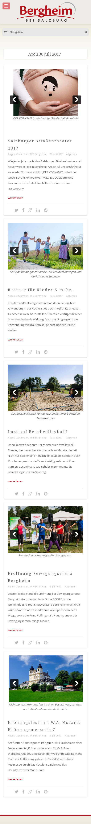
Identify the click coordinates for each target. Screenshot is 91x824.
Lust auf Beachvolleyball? (38, 431)
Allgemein (72, 154)
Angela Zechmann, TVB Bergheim (27, 154)
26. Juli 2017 (56, 154)
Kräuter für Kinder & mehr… (41, 290)
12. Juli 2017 (56, 437)
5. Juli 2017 (55, 735)
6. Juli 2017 (55, 586)
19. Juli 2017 (56, 295)
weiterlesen (15, 198)
